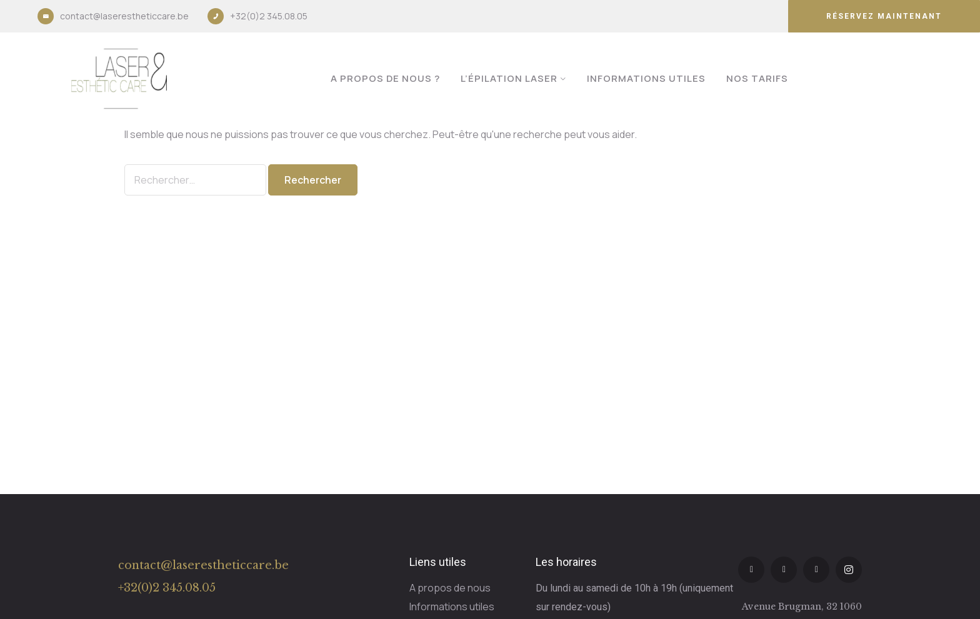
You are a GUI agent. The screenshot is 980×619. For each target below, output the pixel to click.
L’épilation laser (509, 78)
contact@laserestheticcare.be (124, 16)
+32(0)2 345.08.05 (269, 16)
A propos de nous (450, 588)
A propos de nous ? (385, 78)
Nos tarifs (757, 78)
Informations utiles (646, 78)
